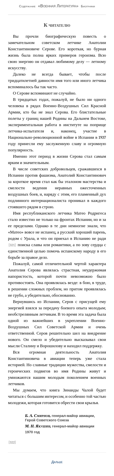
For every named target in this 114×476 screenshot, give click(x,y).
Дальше (57, 462)
